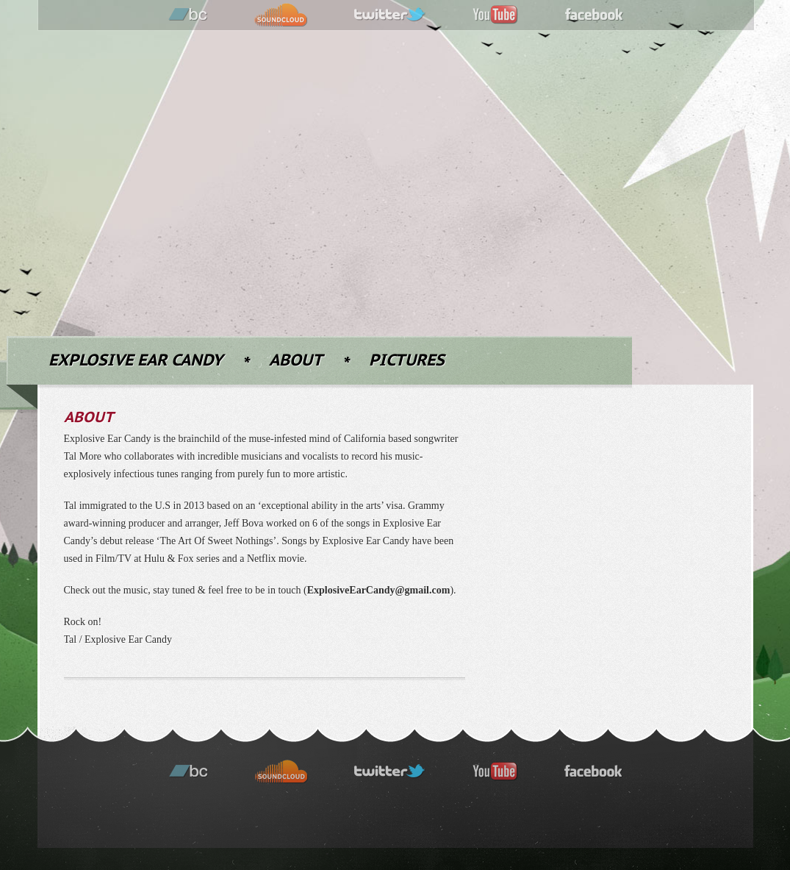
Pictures (407, 361)
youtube (495, 15)
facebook (594, 15)
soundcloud (280, 15)
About (296, 361)
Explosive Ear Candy (136, 361)
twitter (390, 15)
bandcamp (188, 15)
